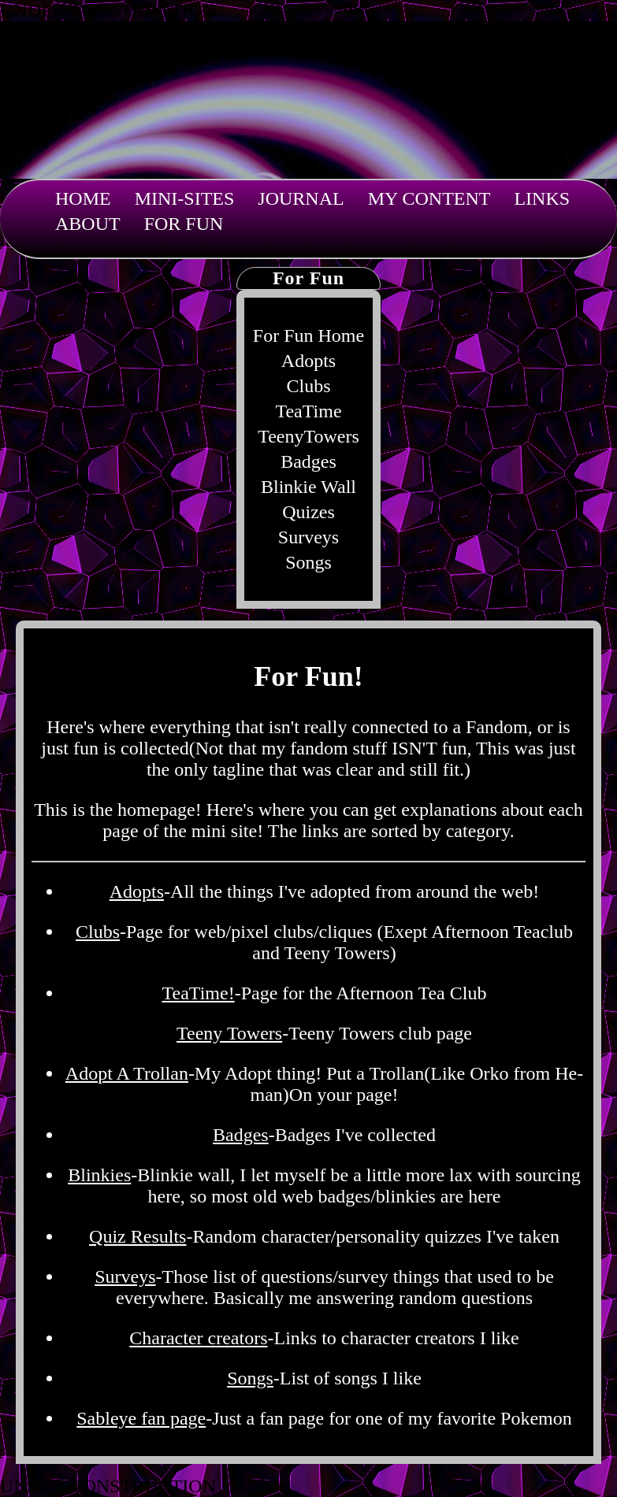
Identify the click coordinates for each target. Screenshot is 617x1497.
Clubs (308, 386)
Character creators (198, 1338)
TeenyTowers (308, 436)
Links (542, 198)
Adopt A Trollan (126, 1073)
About (88, 223)
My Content (429, 198)
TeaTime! (198, 993)
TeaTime (308, 411)
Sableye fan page (141, 1418)
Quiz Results (137, 1236)
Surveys (308, 537)
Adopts (308, 360)
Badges (308, 461)
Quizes (308, 512)
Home (83, 198)
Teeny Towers (229, 1033)
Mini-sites (185, 198)
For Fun (184, 223)
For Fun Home (308, 335)
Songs (308, 562)
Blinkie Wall (308, 486)
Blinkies (99, 1175)
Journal (301, 198)
